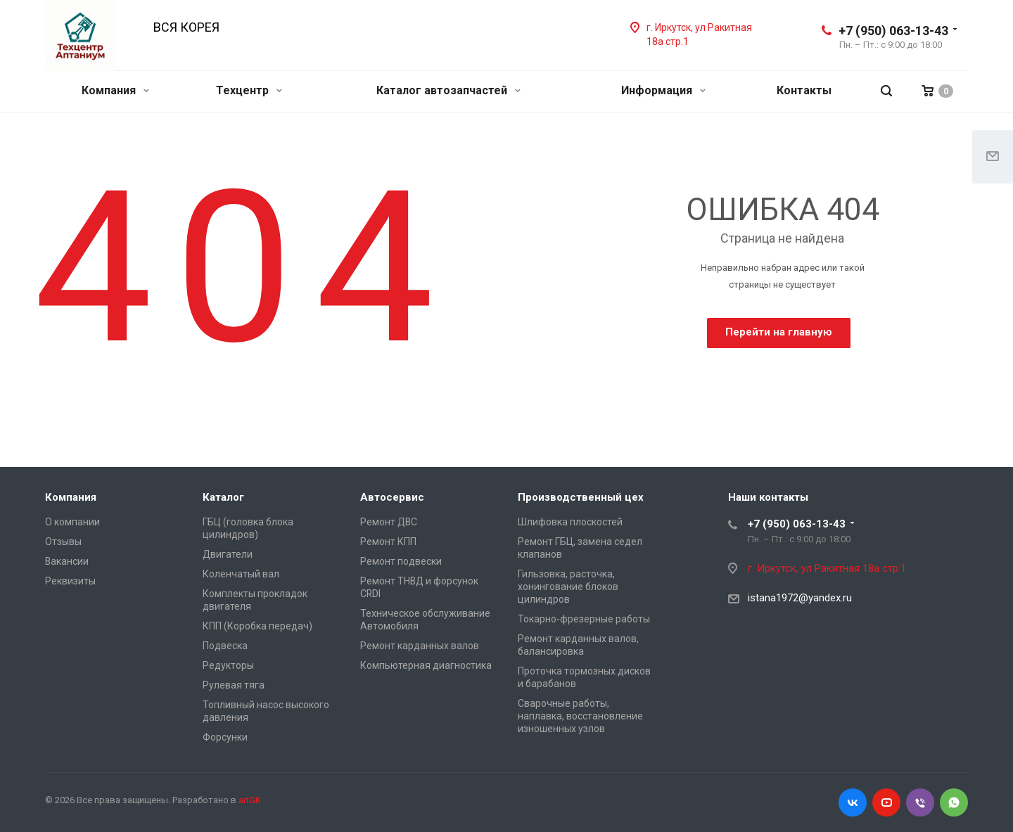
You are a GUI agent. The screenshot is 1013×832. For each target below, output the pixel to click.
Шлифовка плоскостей (570, 521)
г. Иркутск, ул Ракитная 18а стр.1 (827, 568)
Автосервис (392, 497)
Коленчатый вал (241, 574)
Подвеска (225, 645)
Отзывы (63, 541)
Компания (115, 90)
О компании (72, 521)
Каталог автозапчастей (448, 90)
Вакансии (67, 561)
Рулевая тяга (234, 685)
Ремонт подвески (401, 561)
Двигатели (228, 554)
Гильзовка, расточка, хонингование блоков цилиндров (568, 586)
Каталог (223, 497)
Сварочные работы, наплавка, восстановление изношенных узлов (580, 716)
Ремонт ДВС (388, 521)
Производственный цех (581, 497)
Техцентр (249, 90)
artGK (249, 800)
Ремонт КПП (388, 541)
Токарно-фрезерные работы (584, 619)
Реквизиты (70, 581)
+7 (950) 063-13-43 (893, 30)
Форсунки (225, 737)
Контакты (804, 90)
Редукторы (228, 665)
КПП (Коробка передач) (257, 626)
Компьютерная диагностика (426, 665)
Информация (663, 90)
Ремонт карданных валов (419, 645)
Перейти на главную (778, 332)
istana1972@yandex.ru (800, 597)
